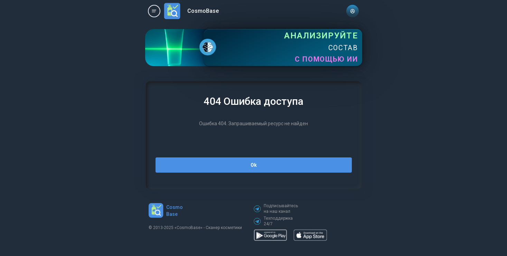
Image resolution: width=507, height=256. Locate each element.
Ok (254, 165)
